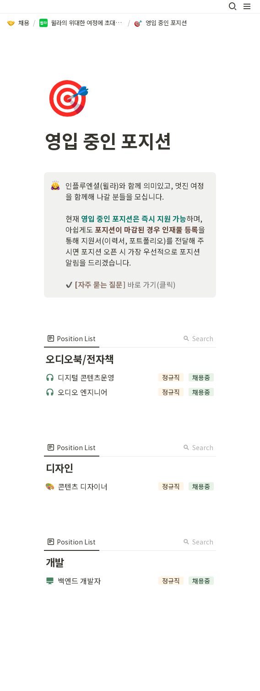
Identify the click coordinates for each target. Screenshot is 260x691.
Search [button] (198, 338)
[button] (232, 6)
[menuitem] (71, 338)
